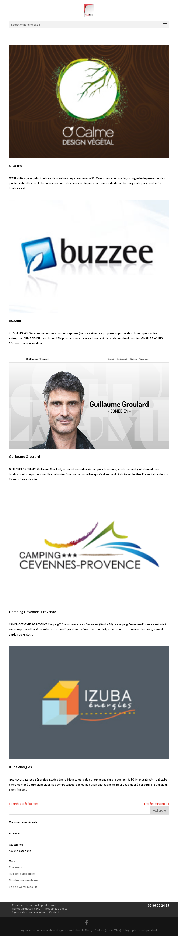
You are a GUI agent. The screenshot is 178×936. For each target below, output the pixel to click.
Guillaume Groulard (24, 456)
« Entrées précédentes (23, 804)
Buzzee (15, 321)
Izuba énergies (20, 767)
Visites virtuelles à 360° (27, 909)
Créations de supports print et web (34, 905)
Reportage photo (56, 909)
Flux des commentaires (23, 880)
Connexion (15, 867)
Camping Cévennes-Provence (32, 612)
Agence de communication (29, 912)
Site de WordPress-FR (23, 887)
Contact (54, 912)
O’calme (15, 166)
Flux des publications (22, 874)
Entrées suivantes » (156, 804)
